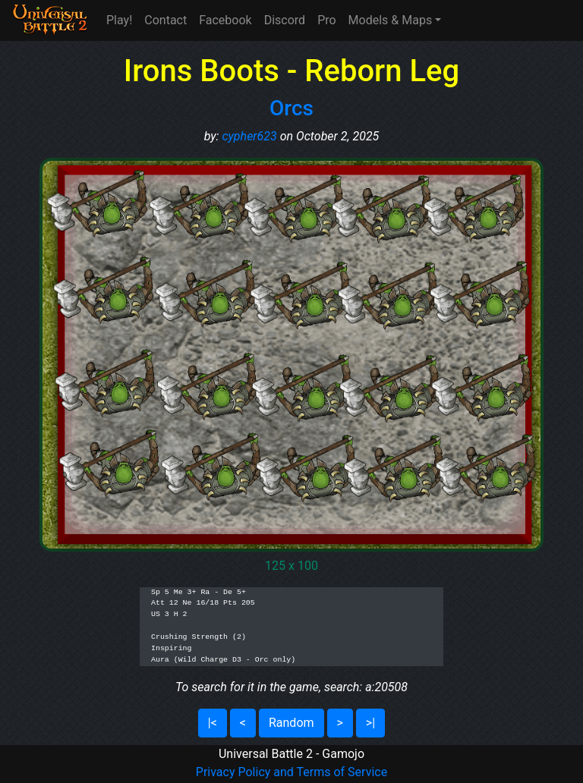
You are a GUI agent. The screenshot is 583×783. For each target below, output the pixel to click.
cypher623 (249, 136)
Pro (326, 20)
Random (291, 722)
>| (370, 722)
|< (212, 722)
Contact (165, 20)
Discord (284, 20)
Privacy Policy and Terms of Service (291, 772)
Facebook (225, 20)
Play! (119, 20)
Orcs (291, 108)
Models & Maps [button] (390, 20)
